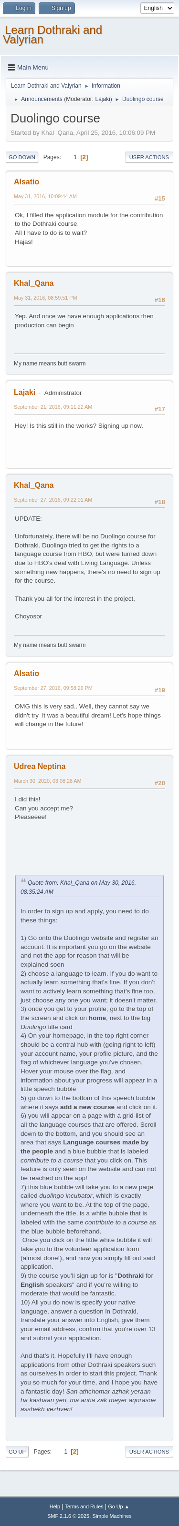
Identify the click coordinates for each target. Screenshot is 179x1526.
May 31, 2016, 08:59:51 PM (45, 298)
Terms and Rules (84, 1506)
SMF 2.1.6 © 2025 (68, 1516)
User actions (149, 157)
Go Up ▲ (118, 1506)
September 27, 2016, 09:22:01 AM (53, 500)
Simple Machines (112, 1516)
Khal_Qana (34, 283)
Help (55, 1506)
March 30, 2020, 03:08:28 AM (47, 781)
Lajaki (102, 99)
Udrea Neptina (39, 766)
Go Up (17, 1452)
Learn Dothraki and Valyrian (52, 34)
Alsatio (26, 182)
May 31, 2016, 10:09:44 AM (45, 196)
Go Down (22, 157)
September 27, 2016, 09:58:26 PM (53, 688)
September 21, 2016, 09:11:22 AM (53, 407)
